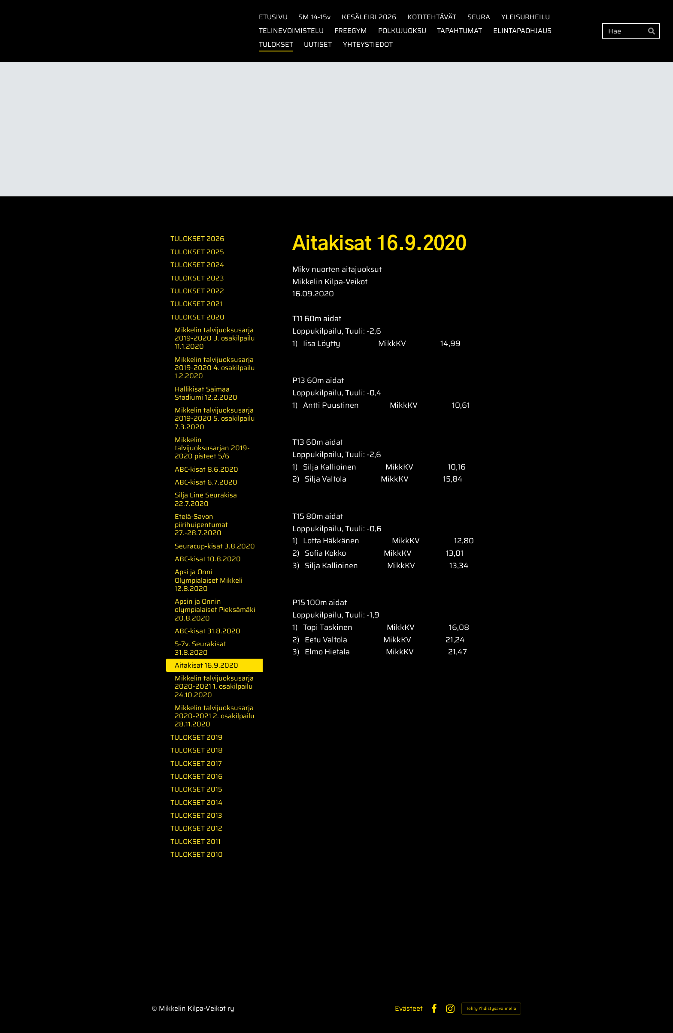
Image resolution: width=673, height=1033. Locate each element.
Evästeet (409, 1008)
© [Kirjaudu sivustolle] (155, 1008)
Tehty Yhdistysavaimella (491, 1008)
